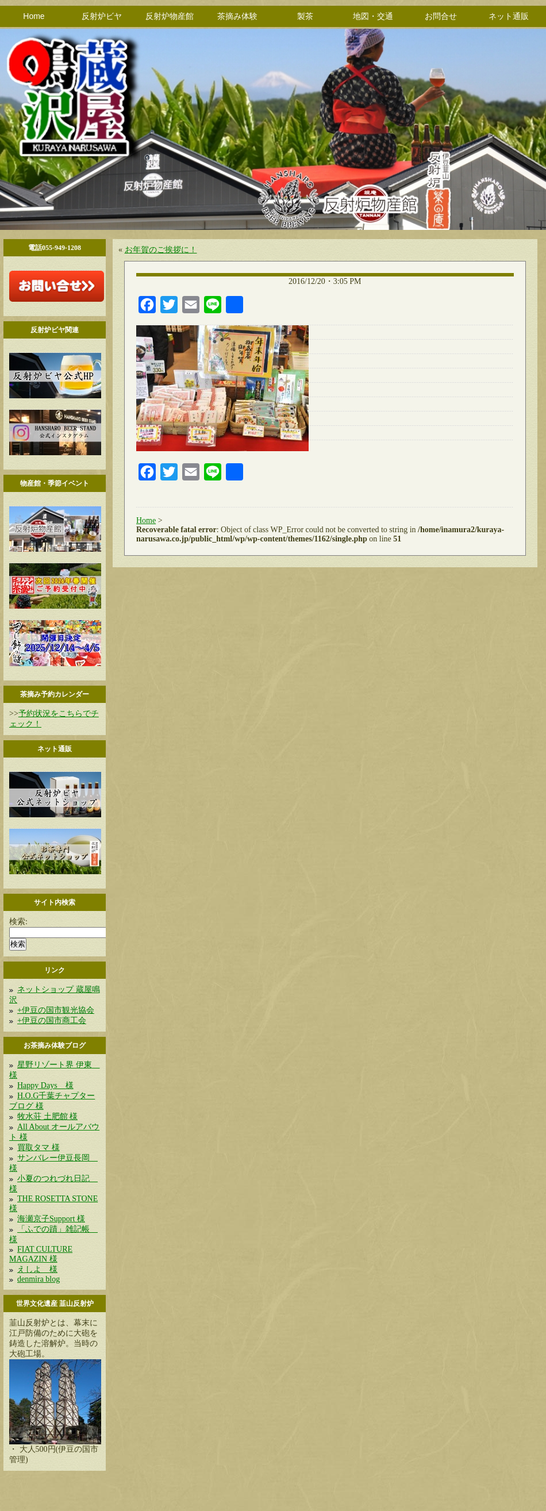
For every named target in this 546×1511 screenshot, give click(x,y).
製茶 (305, 16)
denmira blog (38, 1279)
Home (33, 16)
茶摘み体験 (237, 16)
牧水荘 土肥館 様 (47, 1116)
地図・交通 (373, 16)
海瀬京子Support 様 (51, 1218)
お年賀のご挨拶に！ (161, 249)
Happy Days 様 (45, 1085)
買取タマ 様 (38, 1147)
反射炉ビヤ (102, 16)
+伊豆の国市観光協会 (55, 1010)
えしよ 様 (37, 1269)
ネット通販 (509, 16)
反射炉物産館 (169, 16)
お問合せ (441, 16)
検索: (18, 921)
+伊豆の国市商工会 (51, 1020)
